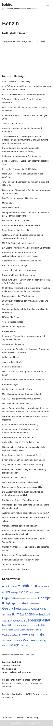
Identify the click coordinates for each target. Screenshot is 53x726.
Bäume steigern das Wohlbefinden (18, 296)
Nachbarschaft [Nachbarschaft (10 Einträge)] (20, 625)
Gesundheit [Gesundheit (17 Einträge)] (11, 608)
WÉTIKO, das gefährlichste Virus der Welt (22, 399)
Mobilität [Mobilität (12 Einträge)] (7, 625)
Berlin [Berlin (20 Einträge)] (23, 592)
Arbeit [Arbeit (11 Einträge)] (5, 586)
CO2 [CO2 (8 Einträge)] (31, 592)
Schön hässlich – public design (16, 81)
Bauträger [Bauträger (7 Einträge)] (14, 593)
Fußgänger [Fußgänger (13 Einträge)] (9, 603)
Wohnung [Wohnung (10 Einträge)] (40, 640)
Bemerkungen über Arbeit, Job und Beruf (21, 455)
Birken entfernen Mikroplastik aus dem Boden (23, 460)
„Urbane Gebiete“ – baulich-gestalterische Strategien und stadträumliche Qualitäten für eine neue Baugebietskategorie (25, 139)
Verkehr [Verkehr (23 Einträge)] (38, 634)
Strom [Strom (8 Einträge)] (22, 630)
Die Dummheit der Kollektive (15, 403)
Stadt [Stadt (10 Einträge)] (16, 629)
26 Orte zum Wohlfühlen (13, 564)
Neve (12, 723)
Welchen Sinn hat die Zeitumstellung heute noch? (25, 513)
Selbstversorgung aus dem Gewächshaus (21, 156)
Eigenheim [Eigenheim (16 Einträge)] (10, 598)
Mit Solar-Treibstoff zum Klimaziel (18, 243)
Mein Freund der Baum (13, 344)
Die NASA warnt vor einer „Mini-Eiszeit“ (20, 482)
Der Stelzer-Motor (10, 207)
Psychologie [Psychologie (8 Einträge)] (7, 630)
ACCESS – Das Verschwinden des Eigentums (23, 94)
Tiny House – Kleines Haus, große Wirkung (22, 464)
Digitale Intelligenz (10, 357)
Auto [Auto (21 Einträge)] (6, 592)
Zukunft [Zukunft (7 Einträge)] (5, 645)
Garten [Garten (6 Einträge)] (19, 604)
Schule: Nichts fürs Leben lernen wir (19, 270)
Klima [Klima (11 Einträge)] (43, 608)
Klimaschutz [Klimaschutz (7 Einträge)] (6, 615)
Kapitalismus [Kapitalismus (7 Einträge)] (25, 609)
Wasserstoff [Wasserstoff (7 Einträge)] (6, 641)
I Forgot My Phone (11, 317)
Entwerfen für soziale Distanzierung (18, 275)
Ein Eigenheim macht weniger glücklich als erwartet (26, 248)
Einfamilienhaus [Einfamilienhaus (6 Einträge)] (23, 599)
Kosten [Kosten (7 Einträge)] (4, 621)
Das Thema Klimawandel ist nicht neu (20, 198)
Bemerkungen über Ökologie (15, 569)
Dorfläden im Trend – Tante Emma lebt (20, 500)
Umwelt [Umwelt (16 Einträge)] (24, 635)
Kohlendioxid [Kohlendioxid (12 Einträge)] (42, 614)
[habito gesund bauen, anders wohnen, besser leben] (19, 6)
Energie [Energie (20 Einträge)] (44, 598)
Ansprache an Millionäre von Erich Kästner (22, 260)
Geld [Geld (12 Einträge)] (25, 603)
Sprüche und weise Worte (14, 477)
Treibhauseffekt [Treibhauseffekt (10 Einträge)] (10, 635)
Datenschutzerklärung (27, 717)
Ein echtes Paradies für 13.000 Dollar (19, 169)
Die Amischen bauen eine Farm (17, 389)
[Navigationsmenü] (47, 6)
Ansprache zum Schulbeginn (15, 265)
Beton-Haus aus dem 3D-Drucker (17, 437)
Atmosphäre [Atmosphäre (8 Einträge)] (43, 586)
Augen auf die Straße (12, 362)
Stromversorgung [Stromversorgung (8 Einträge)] (33, 630)
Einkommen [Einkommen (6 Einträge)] (33, 599)
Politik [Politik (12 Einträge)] (41, 625)
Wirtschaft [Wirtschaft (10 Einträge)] (17, 640)
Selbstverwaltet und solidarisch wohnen (20, 560)
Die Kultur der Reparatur (13, 326)
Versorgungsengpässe (12, 322)
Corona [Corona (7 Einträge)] (36, 593)
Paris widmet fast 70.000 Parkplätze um (20, 442)
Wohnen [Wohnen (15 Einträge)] (29, 640)
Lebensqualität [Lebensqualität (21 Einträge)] (37, 620)
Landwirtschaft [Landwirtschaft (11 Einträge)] (16, 620)
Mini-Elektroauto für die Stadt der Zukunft (21, 394)
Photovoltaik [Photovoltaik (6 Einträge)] (33, 626)
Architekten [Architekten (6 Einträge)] (13, 586)
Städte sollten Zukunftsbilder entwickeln (20, 555)
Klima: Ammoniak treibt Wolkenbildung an (21, 424)
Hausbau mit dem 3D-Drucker (16, 220)
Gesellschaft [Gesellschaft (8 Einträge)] (34, 604)
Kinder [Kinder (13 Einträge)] (35, 608)
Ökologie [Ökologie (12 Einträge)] (13, 645)
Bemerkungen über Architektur (16, 230)
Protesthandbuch (10, 331)
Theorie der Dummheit (12, 123)
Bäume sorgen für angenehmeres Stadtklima (23, 487)
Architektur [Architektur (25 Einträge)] (27, 585)
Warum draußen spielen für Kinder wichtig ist (23, 379)
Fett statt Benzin (15, 33)
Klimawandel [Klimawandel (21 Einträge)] (23, 614)
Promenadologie (10, 384)
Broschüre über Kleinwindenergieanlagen (21, 225)
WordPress (37, 723)
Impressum (8, 717)
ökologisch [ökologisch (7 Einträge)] (24, 645)
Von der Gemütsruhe (12, 367)
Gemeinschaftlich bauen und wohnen (19, 526)
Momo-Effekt (8, 203)
